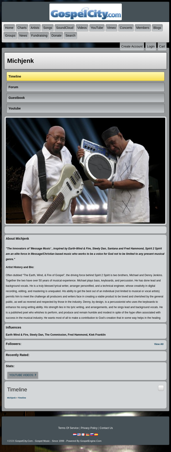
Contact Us (106, 428)
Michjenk (11, 398)
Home (9, 28)
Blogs (157, 28)
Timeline (22, 398)
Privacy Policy (89, 428)
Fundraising (39, 35)
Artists (35, 28)
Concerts (126, 28)
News (23, 35)
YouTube (97, 28)
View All (158, 344)
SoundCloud (64, 28)
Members (142, 28)
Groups (10, 35)
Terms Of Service (68, 428)
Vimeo (111, 28)
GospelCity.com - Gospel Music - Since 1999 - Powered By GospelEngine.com (58, 441)
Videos (82, 28)
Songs (47, 28)
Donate (56, 35)
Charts (21, 28)
